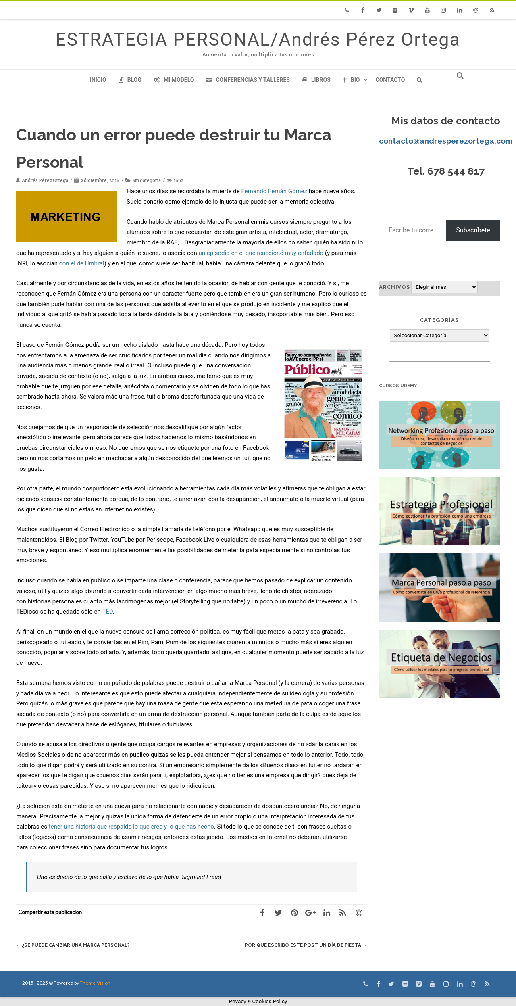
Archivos (394, 287)
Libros (316, 80)
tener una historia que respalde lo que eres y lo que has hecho (131, 826)
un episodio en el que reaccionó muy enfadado (260, 253)
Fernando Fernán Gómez (274, 191)
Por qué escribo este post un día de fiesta (300, 945)
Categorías (439, 320)
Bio (351, 80)
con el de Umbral (81, 263)
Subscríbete (473, 230)
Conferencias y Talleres (247, 80)
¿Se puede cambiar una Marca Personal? (78, 945)
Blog (130, 80)
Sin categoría (147, 180)
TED (107, 611)
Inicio (98, 80)
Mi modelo (174, 80)
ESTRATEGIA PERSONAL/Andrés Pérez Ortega (258, 39)
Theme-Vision (95, 983)
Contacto (390, 80)
